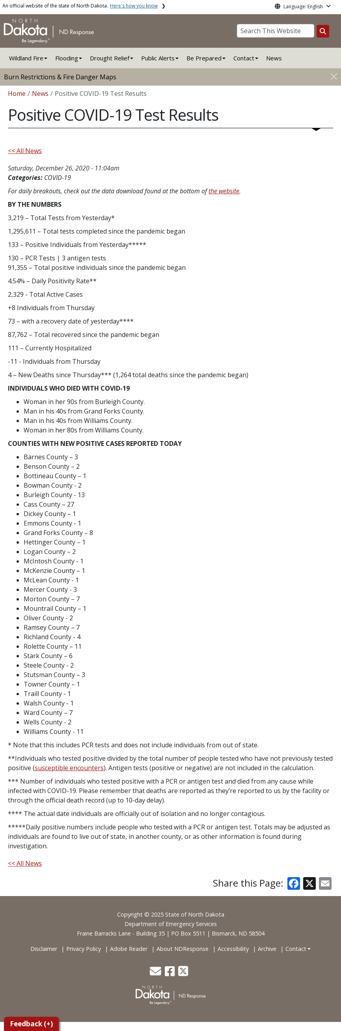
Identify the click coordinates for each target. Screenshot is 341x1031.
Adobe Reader (128, 948)
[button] (156, 973)
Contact (295, 948)
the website (224, 191)
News (274, 58)
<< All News (25, 150)
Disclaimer (43, 948)
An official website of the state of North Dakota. (80, 5)
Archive (267, 948)
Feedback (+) (31, 1023)
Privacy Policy (83, 948)
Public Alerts (158, 58)
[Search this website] (323, 31)
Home (17, 93)
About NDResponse (183, 948)
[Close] (334, 76)
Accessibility (233, 948)
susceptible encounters (69, 767)
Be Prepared (204, 58)
